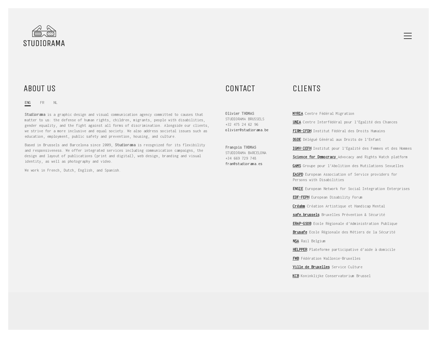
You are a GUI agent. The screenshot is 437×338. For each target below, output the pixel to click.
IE (301, 189)
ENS (296, 189)
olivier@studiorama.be (246, 130)
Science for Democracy (314, 157)
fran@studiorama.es (243, 164)
